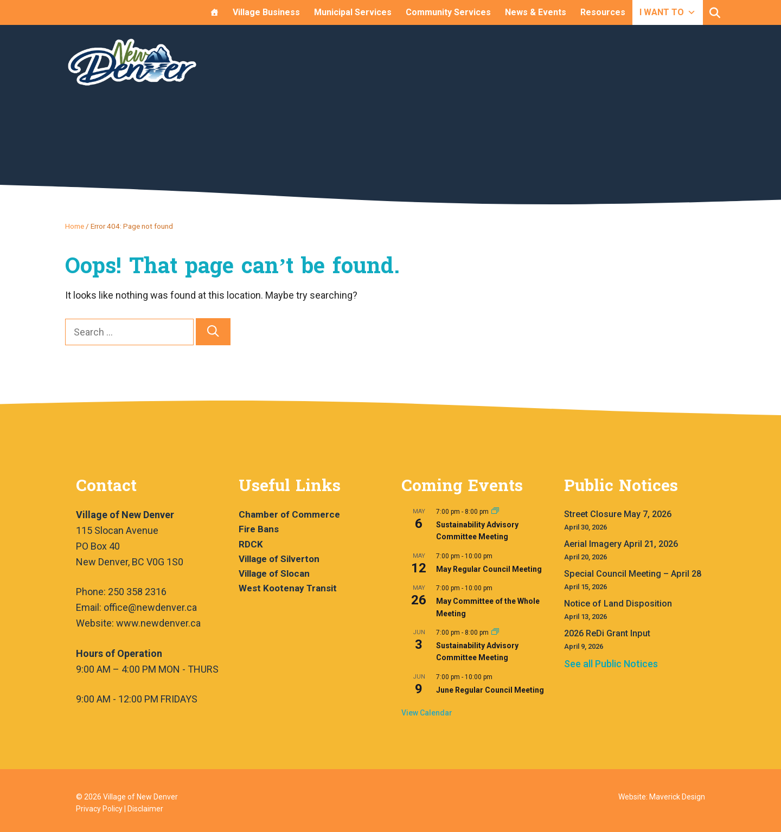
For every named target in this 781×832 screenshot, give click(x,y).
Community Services (448, 12)
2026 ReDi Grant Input (607, 633)
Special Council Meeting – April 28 (632, 574)
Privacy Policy (99, 808)
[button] (715, 13)
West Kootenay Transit (288, 588)
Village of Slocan (274, 573)
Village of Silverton (279, 558)
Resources (602, 12)
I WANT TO (667, 12)
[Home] (214, 12)
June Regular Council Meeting (490, 690)
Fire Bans (259, 529)
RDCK (251, 544)
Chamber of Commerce (289, 514)
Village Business (266, 12)
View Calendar (426, 712)
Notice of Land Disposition (618, 603)
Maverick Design (677, 796)
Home (74, 226)
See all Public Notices (611, 663)
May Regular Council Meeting (489, 569)
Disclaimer (145, 808)
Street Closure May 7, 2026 (617, 514)
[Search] (213, 332)
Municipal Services (353, 12)
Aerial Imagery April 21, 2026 (621, 544)
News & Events (535, 12)
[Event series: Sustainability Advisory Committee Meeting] (495, 511)
